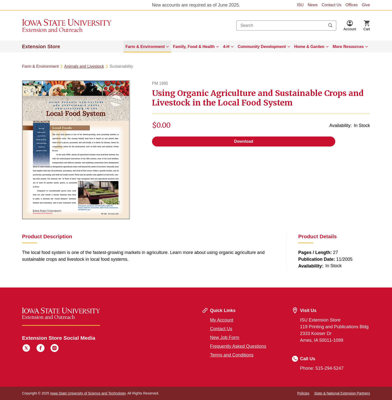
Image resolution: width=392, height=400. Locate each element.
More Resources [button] (348, 46)
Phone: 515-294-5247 (322, 368)
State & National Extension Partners (342, 393)
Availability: (340, 125)
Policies (303, 393)
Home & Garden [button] (309, 46)
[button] (350, 25)
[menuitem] (147, 46)
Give (366, 5)
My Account (221, 320)
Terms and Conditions (232, 355)
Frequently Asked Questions (238, 346)
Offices (352, 5)
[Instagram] (54, 348)
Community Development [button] (262, 46)
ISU (300, 5)
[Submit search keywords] (330, 25)
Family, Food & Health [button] (194, 46)
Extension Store (41, 46)
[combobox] (286, 25)
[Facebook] (40, 348)
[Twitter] (26, 348)
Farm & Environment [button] (145, 46)
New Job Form (224, 337)
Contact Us (331, 5)
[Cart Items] (367, 25)
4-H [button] (226, 46)
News (313, 5)
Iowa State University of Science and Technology (88, 393)
